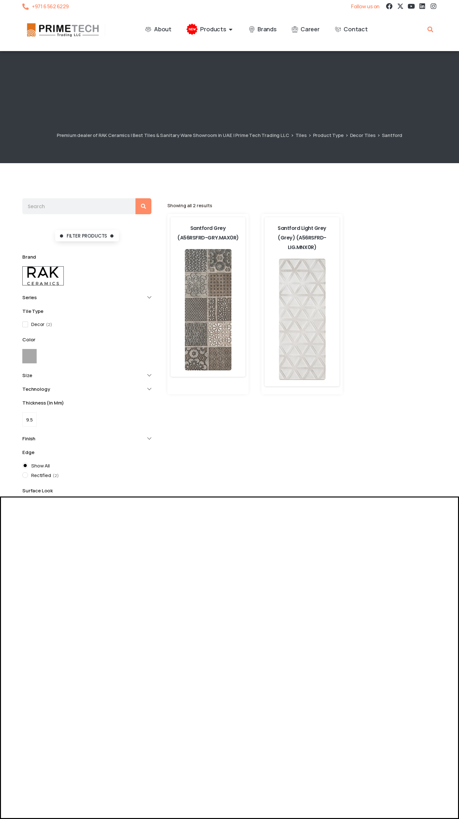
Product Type (328, 135)
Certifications (61, 783)
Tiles (301, 135)
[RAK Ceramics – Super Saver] (23, 814)
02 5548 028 (395, 657)
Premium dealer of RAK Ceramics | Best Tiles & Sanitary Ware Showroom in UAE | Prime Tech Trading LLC (173, 135)
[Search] (143, 206)
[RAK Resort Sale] (7, 814)
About (30, 783)
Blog (89, 783)
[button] (430, 29)
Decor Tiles (362, 135)
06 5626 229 (45, 658)
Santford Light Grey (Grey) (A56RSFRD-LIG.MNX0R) (302, 237)
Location (41, 645)
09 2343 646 (326, 654)
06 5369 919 (115, 654)
